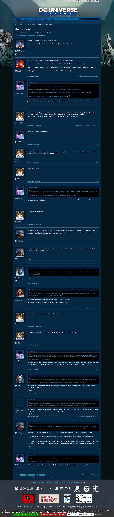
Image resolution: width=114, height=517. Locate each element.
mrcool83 (17, 342)
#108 (97, 205)
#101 (97, 53)
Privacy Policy (49, 482)
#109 (97, 224)
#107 (97, 181)
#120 (97, 470)
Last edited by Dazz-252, (90, 308)
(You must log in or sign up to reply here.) (90, 474)
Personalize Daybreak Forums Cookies (80, 514)
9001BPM (17, 385)
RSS (84, 482)
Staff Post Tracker (40, 19)
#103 (97, 107)
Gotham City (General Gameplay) (28, 32)
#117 (97, 393)
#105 (97, 144)
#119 (97, 448)
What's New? (28, 22)
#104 (77, 125)
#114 (97, 326)
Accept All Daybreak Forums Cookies (26, 514)
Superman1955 (19, 123)
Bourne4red (18, 50)
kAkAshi (17, 160)
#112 (97, 283)
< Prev (21, 35)
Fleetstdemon (18, 70)
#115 (97, 345)
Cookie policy (98, 514)
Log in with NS (85, 0)
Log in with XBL (76, 0)
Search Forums (18, 22)
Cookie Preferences (78, 482)
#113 (80, 308)
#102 (78, 76)
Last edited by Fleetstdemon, (89, 76)
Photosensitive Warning (67, 482)
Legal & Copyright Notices (38, 482)
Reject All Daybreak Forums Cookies (53, 514)
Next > (42, 35)
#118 (78, 416)
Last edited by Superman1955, (88, 125)
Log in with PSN (95, 0)
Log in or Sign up (66, 0)
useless (17, 277)
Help (53, 19)
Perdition (17, 409)
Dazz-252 (17, 299)
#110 (97, 243)
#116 (97, 369)
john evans (18, 141)
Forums (26, 19)
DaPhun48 (42, 32)
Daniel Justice (18, 178)
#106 (97, 162)
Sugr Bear (18, 92)
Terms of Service (56, 482)
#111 (97, 261)
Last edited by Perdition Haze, (89, 416)
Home (18, 19)
